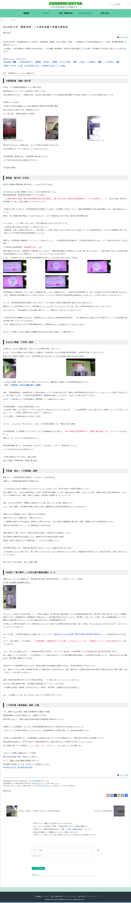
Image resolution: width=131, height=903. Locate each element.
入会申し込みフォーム (37, 783)
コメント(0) (123, 37)
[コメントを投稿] (38, 868)
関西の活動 (7, 32)
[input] (119, 4)
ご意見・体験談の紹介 (74, 829)
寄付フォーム (48, 785)
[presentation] (87, 862)
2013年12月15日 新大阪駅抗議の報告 (18, 767)
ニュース (45, 897)
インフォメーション (70, 897)
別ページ (39, 695)
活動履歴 (38, 897)
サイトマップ (91, 897)
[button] (128, 4)
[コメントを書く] (62, 850)
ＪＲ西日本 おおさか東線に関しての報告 (25, 385)
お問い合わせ (82, 897)
